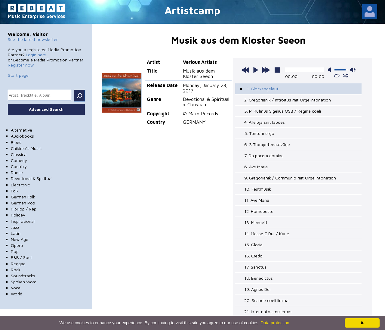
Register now (21, 64)
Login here (36, 54)
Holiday (18, 214)
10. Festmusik (257, 188)
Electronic (20, 184)
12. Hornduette (258, 211)
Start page (18, 75)
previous (245, 70)
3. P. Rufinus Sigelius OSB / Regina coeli (282, 111)
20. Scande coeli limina (266, 300)
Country (19, 166)
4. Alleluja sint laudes (264, 122)
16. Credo (253, 255)
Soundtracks (23, 275)
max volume (353, 69)
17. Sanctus (255, 266)
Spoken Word (23, 281)
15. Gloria (253, 244)
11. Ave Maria (256, 200)
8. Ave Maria (256, 166)
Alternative (21, 129)
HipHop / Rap (23, 208)
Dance (17, 172)
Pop (15, 251)
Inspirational (23, 221)
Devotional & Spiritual (31, 178)
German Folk (23, 196)
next (266, 70)
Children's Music (26, 148)
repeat (336, 75)
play (256, 70)
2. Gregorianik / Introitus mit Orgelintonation (287, 99)
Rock (15, 269)
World (16, 293)
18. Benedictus (258, 278)
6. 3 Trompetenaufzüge (267, 144)
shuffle (346, 75)
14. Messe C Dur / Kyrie (266, 233)
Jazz (15, 227)
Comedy (19, 160)
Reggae (18, 263)
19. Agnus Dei (257, 289)
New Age (19, 239)
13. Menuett (256, 222)
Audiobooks (22, 136)
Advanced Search (46, 109)
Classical (19, 154)
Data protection (275, 322)
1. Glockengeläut (263, 88)
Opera (17, 245)
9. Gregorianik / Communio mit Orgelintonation (290, 177)
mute (330, 69)
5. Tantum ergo (259, 133)
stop (277, 70)
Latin (15, 233)
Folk (15, 190)
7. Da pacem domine (264, 155)
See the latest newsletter (33, 39)
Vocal (16, 287)
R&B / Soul (21, 257)
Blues (16, 142)
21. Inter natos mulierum (267, 311)
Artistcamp (192, 10)
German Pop (23, 202)
